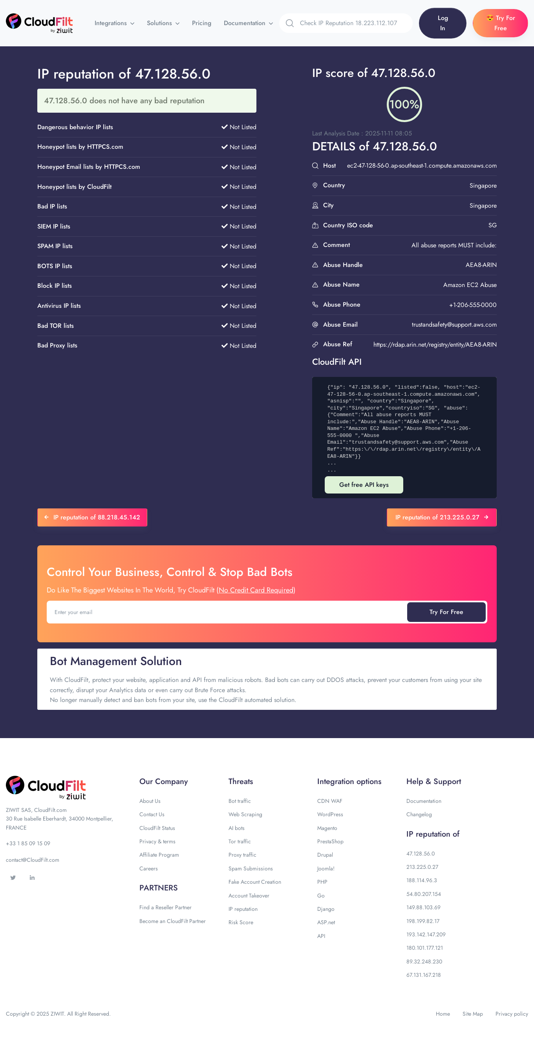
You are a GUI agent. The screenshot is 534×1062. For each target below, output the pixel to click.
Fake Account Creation (255, 882)
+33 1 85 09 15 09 (28, 843)
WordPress (330, 814)
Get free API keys (364, 484)
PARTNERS (158, 888)
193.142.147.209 (426, 934)
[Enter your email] (227, 612)
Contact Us (152, 814)
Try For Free (446, 611)
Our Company (163, 781)
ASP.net (326, 922)
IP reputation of (432, 834)
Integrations (112, 22)
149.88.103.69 (423, 907)
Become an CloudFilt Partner (172, 921)
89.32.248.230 (424, 961)
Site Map (473, 1014)
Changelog (419, 814)
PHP (322, 882)
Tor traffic (240, 841)
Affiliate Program (159, 855)
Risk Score (241, 922)
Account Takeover (249, 895)
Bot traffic (240, 801)
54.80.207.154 (423, 894)
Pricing (201, 22)
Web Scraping (245, 814)
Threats (241, 781)
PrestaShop (330, 841)
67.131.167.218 (423, 975)
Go (321, 895)
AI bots (237, 828)
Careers (148, 868)
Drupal (325, 855)
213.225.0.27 (422, 867)
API (321, 936)
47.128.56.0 (420, 853)
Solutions (160, 22)
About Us (150, 801)
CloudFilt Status (157, 828)
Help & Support (433, 781)
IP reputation (243, 909)
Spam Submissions (251, 868)
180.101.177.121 (424, 948)
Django (326, 909)
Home (443, 1014)
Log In (443, 23)
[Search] (356, 23)
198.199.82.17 (422, 921)
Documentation (245, 22)
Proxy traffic (242, 855)
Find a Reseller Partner (165, 907)
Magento (327, 828)
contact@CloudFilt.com (32, 860)
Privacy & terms (157, 841)
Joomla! (326, 868)
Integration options (349, 781)
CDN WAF (329, 801)
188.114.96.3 (421, 880)
